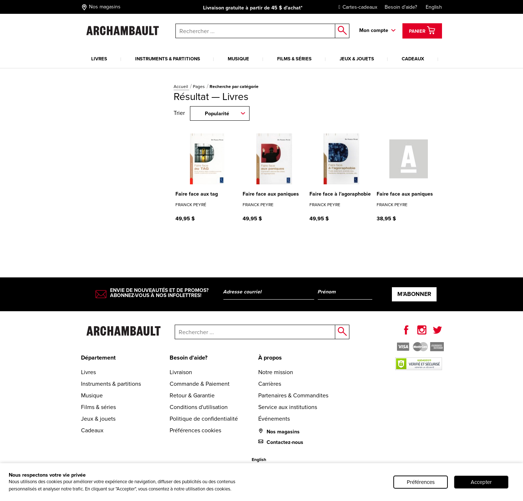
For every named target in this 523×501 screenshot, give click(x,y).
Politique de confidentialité (204, 418)
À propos (270, 357)
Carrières (269, 384)
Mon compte (373, 30)
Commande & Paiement (200, 384)
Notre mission (275, 372)
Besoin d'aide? (401, 7)
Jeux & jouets (357, 58)
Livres (99, 58)
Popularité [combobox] (217, 113)
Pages (199, 86)
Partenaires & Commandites (293, 395)
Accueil (181, 86)
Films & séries (294, 58)
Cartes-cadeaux (356, 7)
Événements (274, 418)
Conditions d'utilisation (199, 407)
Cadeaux (413, 58)
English (434, 7)
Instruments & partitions (167, 58)
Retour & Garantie (192, 395)
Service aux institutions (287, 407)
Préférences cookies (195, 430)
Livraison (181, 372)
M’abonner (414, 294)
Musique (238, 58)
